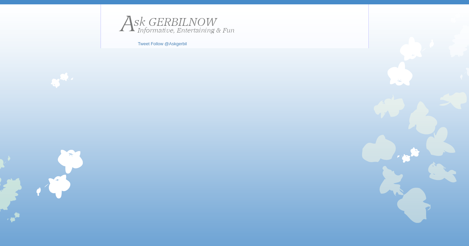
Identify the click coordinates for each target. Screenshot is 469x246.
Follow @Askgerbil (169, 43)
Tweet (144, 43)
